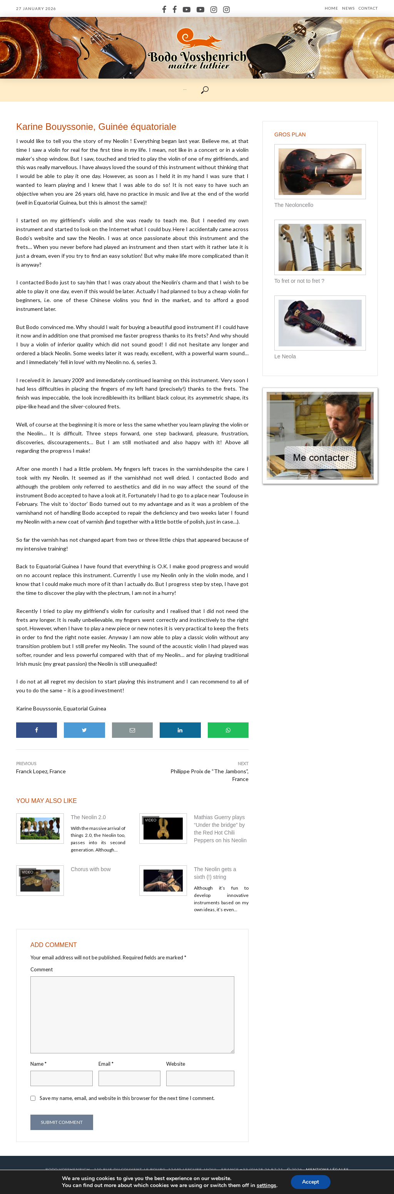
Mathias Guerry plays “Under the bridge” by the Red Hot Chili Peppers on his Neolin (220, 828)
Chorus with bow (91, 869)
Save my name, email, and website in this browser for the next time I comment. (127, 1098)
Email (106, 1064)
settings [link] (266, 1185)
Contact (368, 8)
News (348, 8)
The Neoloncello (293, 205)
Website (175, 1064)
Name (38, 1064)
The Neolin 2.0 (88, 817)
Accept (310, 1182)
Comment (41, 969)
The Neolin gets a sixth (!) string (215, 873)
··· (185, 89)
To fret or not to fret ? (299, 281)
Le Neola (285, 356)
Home (331, 8)
